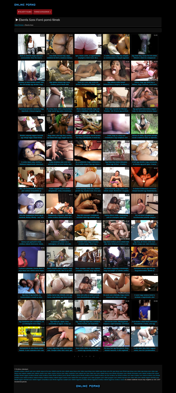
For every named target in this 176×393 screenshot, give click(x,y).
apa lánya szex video (134, 371)
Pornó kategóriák (42, 12)
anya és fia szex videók (48, 371)
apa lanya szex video (148, 371)
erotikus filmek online (36, 375)
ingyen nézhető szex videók (28, 379)
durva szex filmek (110, 373)
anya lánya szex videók (92, 371)
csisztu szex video (45, 373)
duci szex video (88, 373)
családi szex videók (32, 373)
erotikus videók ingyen (55, 377)
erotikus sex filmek (116, 375)
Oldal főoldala (19, 25)
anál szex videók (35, 371)
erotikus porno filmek (63, 375)
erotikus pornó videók (92, 375)
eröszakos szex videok (139, 373)
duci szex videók (99, 373)
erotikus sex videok (140, 375)
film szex (79, 377)
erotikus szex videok (21, 377)
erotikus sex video (128, 375)
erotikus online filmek (50, 375)
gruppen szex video (88, 377)
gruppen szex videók (115, 377)
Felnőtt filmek (25, 12)
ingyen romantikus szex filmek (46, 379)
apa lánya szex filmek (120, 371)
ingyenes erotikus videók (116, 379)
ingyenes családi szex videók (66, 379)
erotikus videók (43, 377)
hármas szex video (128, 377)
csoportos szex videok (76, 373)
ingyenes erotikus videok (100, 379)
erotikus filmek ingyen (21, 375)
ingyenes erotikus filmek (84, 379)
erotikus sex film (104, 375)
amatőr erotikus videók (21, 371)
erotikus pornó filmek (77, 375)
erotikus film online (153, 373)
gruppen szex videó (101, 377)
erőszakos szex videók (124, 373)
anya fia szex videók (62, 371)
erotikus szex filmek (153, 375)
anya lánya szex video (77, 371)
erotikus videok (33, 377)
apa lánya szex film (106, 371)
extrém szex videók (69, 377)
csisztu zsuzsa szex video (60, 373)
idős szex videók (140, 377)
